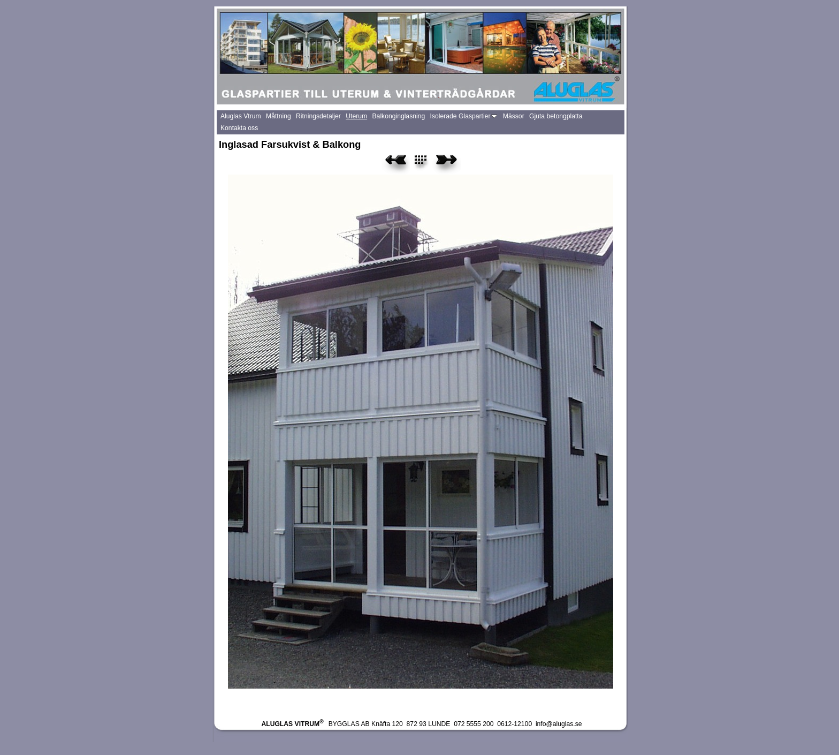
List (427, 163)
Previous (396, 163)
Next (446, 163)
